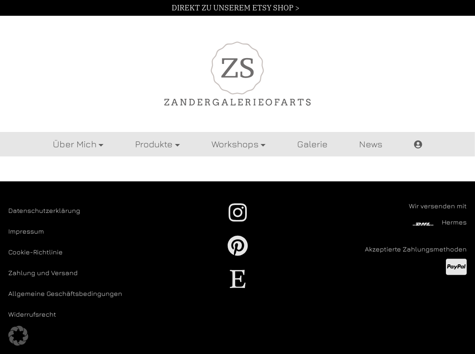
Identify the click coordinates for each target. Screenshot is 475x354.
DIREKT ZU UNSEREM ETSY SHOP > (236, 7)
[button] (18, 335)
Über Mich (74, 144)
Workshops (235, 144)
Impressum (26, 231)
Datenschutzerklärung (44, 210)
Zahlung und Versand (43, 272)
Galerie (312, 144)
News (370, 144)
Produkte (153, 144)
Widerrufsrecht (32, 314)
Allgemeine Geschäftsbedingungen (65, 293)
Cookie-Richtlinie (35, 252)
